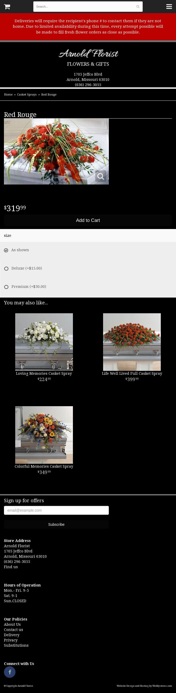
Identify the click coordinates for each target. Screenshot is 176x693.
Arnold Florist (88, 55)
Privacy (11, 640)
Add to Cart (88, 220)
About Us (12, 624)
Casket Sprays (27, 94)
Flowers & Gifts (88, 64)
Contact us (13, 630)
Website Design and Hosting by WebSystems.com (144, 686)
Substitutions (16, 645)
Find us (11, 567)
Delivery (11, 635)
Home (8, 94)
